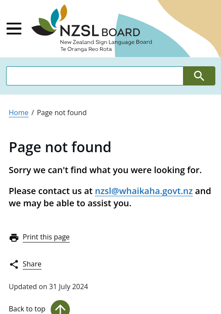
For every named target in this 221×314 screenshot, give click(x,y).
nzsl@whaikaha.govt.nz (144, 191)
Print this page (39, 237)
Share (25, 264)
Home (18, 112)
